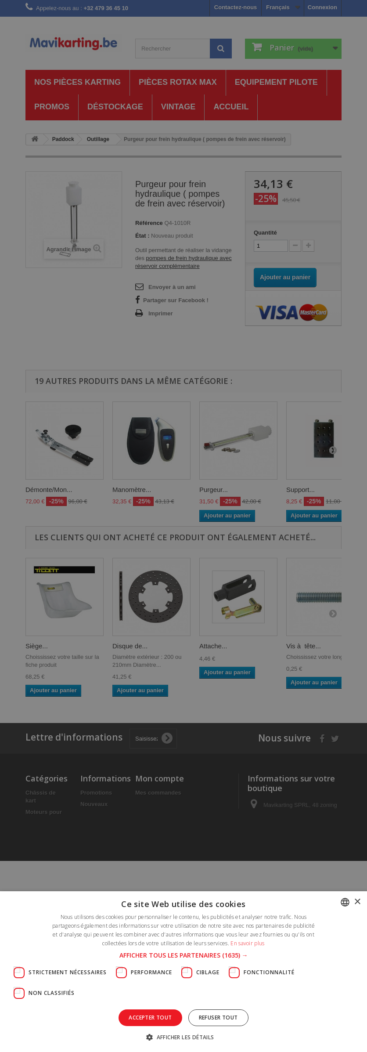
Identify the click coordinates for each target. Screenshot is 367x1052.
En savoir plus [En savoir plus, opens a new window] (247, 943)
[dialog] (183, 526)
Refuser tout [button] (218, 1017)
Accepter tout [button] (150, 1017)
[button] (183, 955)
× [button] (357, 902)
